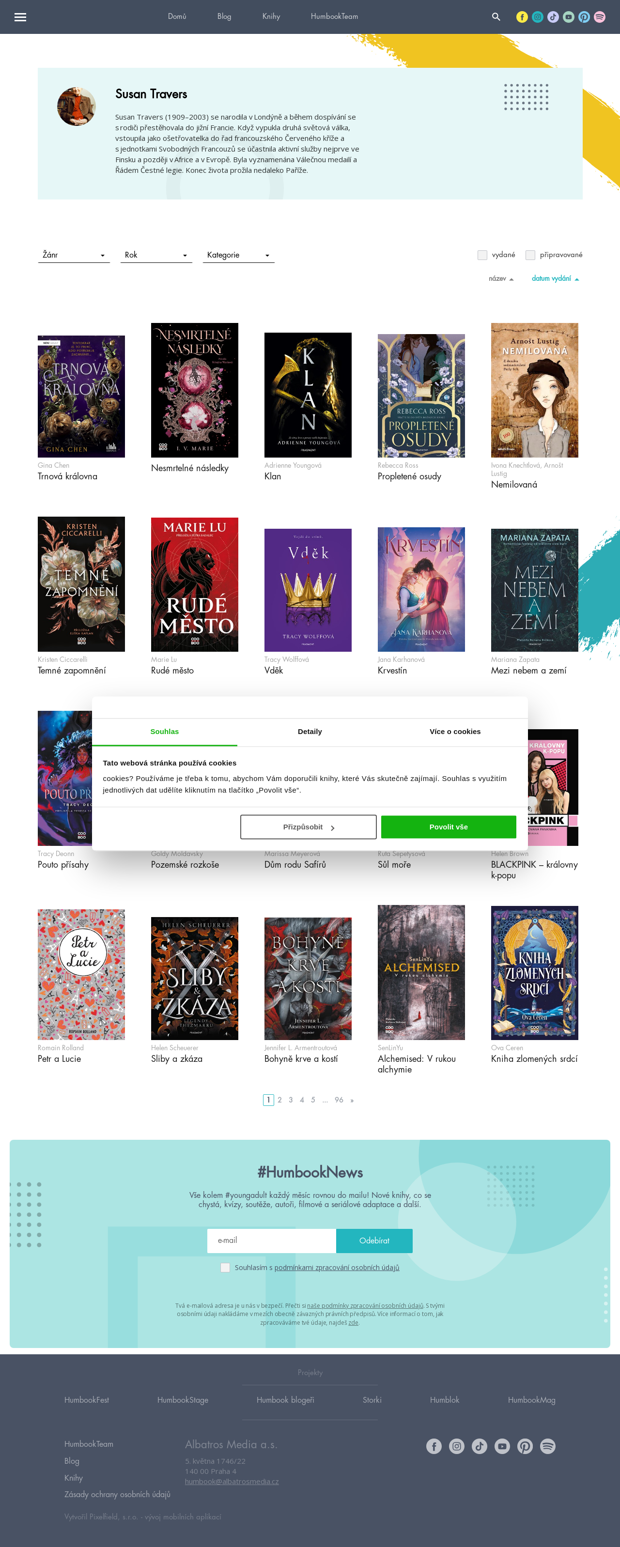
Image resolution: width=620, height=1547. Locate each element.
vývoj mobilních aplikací (183, 1516)
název (503, 279)
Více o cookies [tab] (455, 731)
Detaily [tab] (310, 731)
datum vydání (557, 279)
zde (353, 1321)
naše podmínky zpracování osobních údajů (365, 1305)
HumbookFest (86, 1409)
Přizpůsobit (309, 827)
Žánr (73, 255)
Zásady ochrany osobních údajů (117, 1495)
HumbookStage (182, 1409)
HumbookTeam (334, 16)
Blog (224, 16)
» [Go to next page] (352, 1100)
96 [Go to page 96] (339, 1100)
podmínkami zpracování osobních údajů (337, 1267)
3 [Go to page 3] (291, 1100)
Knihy (271, 16)
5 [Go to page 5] (313, 1100)
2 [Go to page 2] (280, 1100)
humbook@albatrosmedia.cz (232, 1491)
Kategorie (238, 255)
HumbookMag (532, 1409)
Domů (177, 16)
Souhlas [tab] (164, 731)
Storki (372, 1409)
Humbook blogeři (285, 1409)
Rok (155, 255)
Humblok (445, 1409)
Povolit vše (449, 827)
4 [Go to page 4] (302, 1100)
